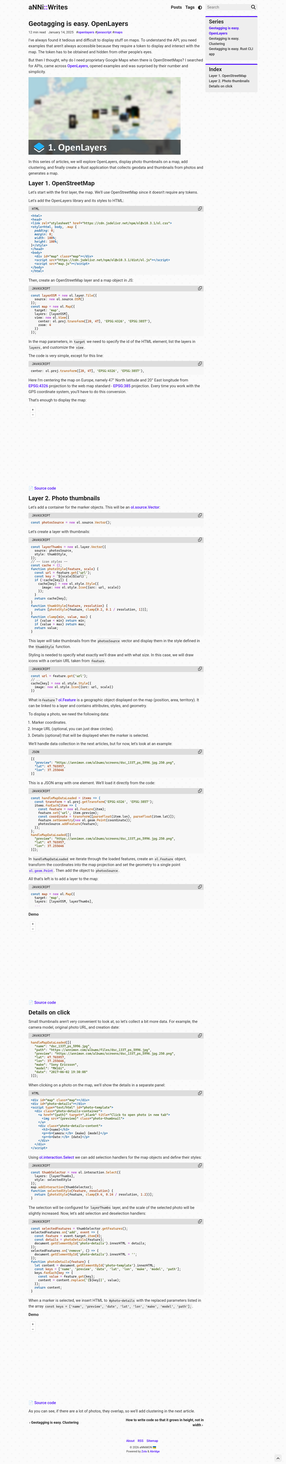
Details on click (220, 86)
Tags (190, 7)
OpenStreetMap (180, 481)
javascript (104, 32)
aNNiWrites (48, 7)
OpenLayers (77, 66)
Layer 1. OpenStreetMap (227, 76)
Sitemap (152, 1441)
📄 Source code (42, 488)
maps (118, 32)
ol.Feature (67, 700)
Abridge (155, 1451)
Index (215, 69)
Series (216, 22)
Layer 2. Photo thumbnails (229, 81)
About (130, 1441)
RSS (140, 1441)
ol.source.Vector (145, 507)
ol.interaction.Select (56, 1157)
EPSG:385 (121, 386)
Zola (144, 1451)
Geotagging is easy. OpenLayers (78, 24)
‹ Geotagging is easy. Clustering (54, 1422)
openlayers (86, 32)
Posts (176, 7)
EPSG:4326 (38, 386)
